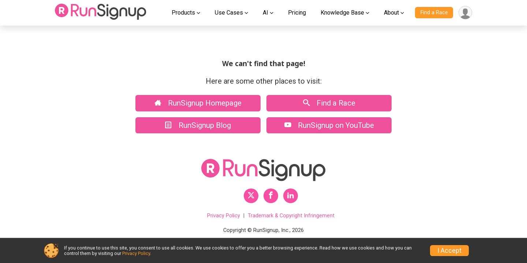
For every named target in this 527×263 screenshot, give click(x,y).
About (391, 12)
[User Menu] (465, 12)
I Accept (449, 250)
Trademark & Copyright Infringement (291, 216)
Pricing (297, 12)
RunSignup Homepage (198, 103)
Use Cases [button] (229, 12)
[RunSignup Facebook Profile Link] (271, 195)
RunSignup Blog (198, 125)
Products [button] (183, 12)
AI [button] (265, 12)
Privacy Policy (223, 216)
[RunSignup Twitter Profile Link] (251, 195)
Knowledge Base (342, 12)
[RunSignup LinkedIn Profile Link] (290, 195)
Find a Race (434, 12)
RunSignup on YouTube (329, 125)
